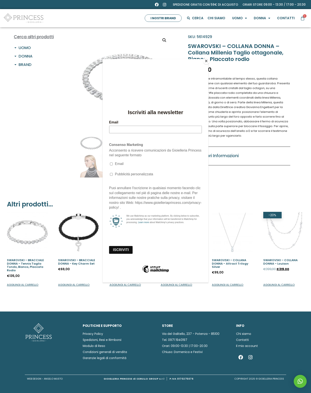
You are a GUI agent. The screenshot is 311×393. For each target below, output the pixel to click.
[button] (300, 381)
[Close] (207, 60)
